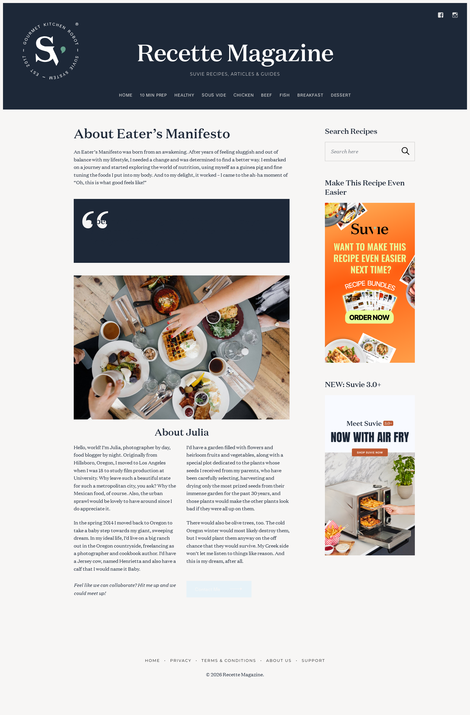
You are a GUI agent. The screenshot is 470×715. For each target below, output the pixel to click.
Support (313, 660)
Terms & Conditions (228, 660)
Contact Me (207, 589)
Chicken (244, 95)
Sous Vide (214, 95)
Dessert (341, 95)
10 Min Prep (153, 95)
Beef (266, 95)
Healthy (184, 95)
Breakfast (310, 95)
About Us (279, 660)
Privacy (181, 660)
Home (125, 95)
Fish (285, 95)
